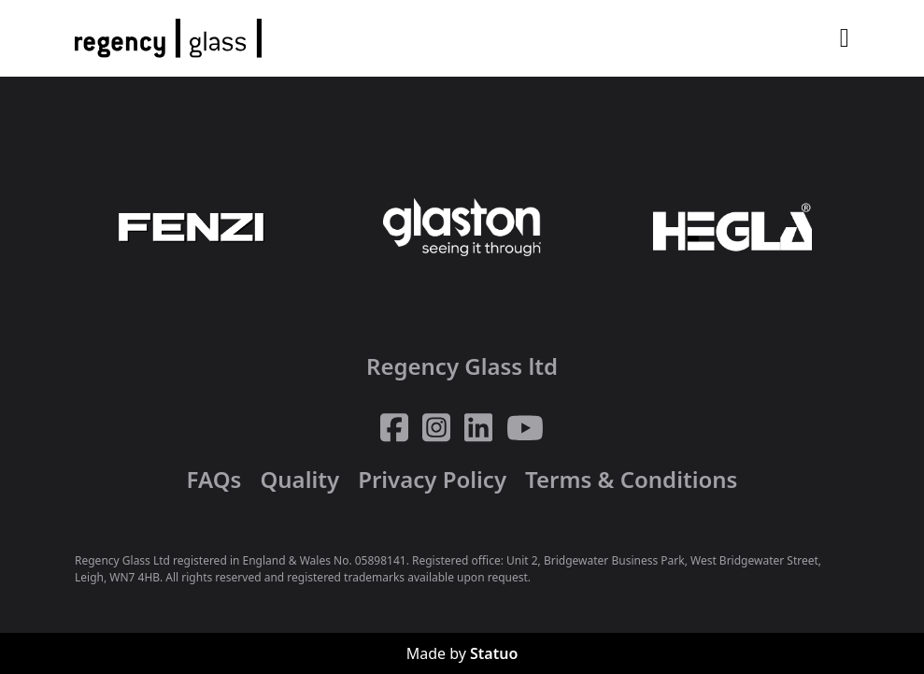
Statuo (494, 653)
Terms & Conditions (631, 479)
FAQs (214, 479)
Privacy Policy (432, 479)
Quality (299, 479)
